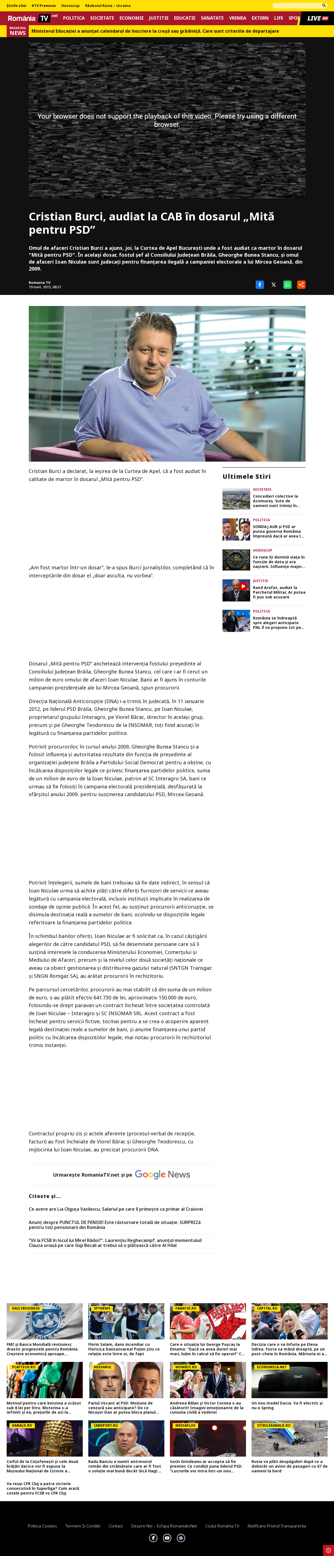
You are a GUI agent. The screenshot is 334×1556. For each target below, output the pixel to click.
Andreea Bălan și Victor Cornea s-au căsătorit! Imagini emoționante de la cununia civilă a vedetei (207, 1408)
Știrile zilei (16, 6)
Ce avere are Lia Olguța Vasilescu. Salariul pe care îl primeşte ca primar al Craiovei (116, 1209)
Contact (115, 1525)
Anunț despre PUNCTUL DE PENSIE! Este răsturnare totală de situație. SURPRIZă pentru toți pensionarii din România (115, 1225)
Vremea (237, 18)
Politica (74, 18)
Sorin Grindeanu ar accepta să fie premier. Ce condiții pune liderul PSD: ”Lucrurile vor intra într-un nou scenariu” (206, 1466)
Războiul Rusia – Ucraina (108, 6)
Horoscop (70, 6)
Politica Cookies (42, 1525)
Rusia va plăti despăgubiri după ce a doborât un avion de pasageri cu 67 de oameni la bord (290, 1466)
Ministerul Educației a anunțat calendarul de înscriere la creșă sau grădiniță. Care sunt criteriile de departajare (155, 31)
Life (278, 18)
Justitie (159, 18)
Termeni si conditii (82, 1525)
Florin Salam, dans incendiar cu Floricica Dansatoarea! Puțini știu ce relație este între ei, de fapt (124, 1349)
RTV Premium (44, 6)
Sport (296, 18)
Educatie (184, 18)
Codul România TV (222, 1525)
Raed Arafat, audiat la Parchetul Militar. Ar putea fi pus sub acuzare (279, 592)
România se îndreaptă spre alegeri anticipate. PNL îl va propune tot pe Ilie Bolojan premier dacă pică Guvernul (278, 623)
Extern (260, 18)
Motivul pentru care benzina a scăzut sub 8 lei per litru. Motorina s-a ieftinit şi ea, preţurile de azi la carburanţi (44, 1408)
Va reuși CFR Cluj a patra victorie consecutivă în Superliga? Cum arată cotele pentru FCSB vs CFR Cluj (43, 1488)
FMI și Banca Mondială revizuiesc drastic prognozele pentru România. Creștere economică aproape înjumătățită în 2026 (43, 1349)
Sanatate (212, 18)
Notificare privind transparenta (277, 1525)
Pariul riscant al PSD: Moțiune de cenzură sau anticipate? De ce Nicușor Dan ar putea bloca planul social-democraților (122, 1408)
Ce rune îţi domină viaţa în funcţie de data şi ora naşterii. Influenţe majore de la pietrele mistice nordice (279, 562)
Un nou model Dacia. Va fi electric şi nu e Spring (287, 1405)
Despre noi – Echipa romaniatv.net (164, 1525)
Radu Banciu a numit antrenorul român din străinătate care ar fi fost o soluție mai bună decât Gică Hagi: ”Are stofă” (124, 1466)
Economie (132, 18)
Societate (102, 18)
